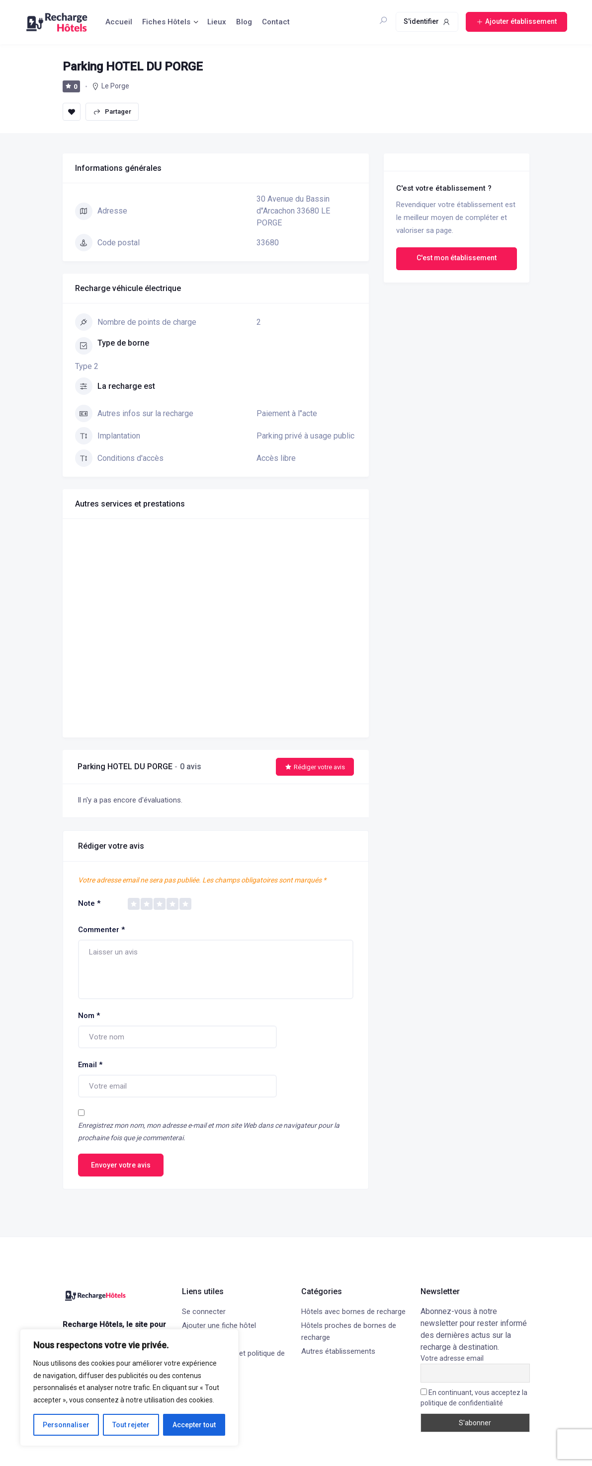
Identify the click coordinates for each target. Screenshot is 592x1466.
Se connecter (204, 1311)
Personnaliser (66, 1425)
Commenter (101, 929)
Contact (276, 21)
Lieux (216, 21)
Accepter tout (194, 1425)
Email (90, 1064)
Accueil (118, 21)
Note (89, 903)
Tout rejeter (131, 1425)
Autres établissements (338, 1351)
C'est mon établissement (457, 258)
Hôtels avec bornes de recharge (353, 1311)
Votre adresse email (452, 1358)
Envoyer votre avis (121, 1165)
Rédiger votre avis (315, 767)
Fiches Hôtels (166, 21)
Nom (89, 1015)
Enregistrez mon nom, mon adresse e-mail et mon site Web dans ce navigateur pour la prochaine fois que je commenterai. (208, 1131)
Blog (244, 21)
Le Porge (115, 86)
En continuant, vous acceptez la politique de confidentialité (474, 1398)
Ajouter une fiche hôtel (219, 1325)
